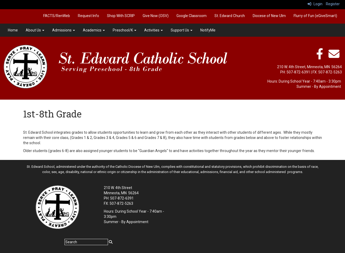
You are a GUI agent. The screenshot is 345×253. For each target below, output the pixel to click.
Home (13, 30)
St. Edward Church (229, 16)
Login (315, 4)
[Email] (334, 57)
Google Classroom (191, 16)
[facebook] (319, 57)
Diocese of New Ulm (269, 16)
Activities (153, 30)
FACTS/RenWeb (56, 16)
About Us (35, 30)
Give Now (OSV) (156, 16)
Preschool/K (124, 30)
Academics (94, 30)
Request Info (88, 16)
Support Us (181, 30)
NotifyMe (207, 30)
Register (333, 4)
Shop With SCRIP (121, 16)
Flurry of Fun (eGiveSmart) (315, 16)
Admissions (63, 30)
